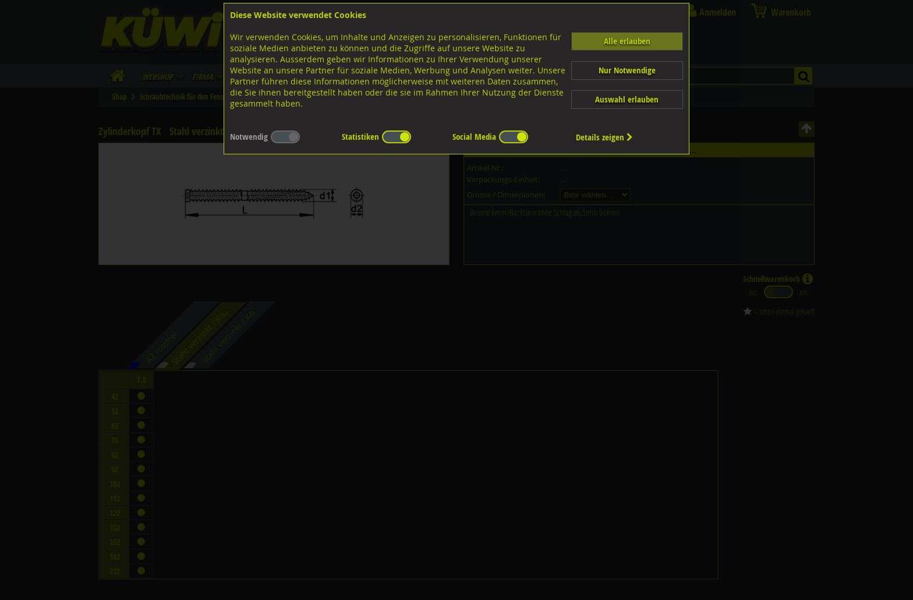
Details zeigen (604, 137)
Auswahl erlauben (627, 99)
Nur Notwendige (627, 70)
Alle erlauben (627, 41)
